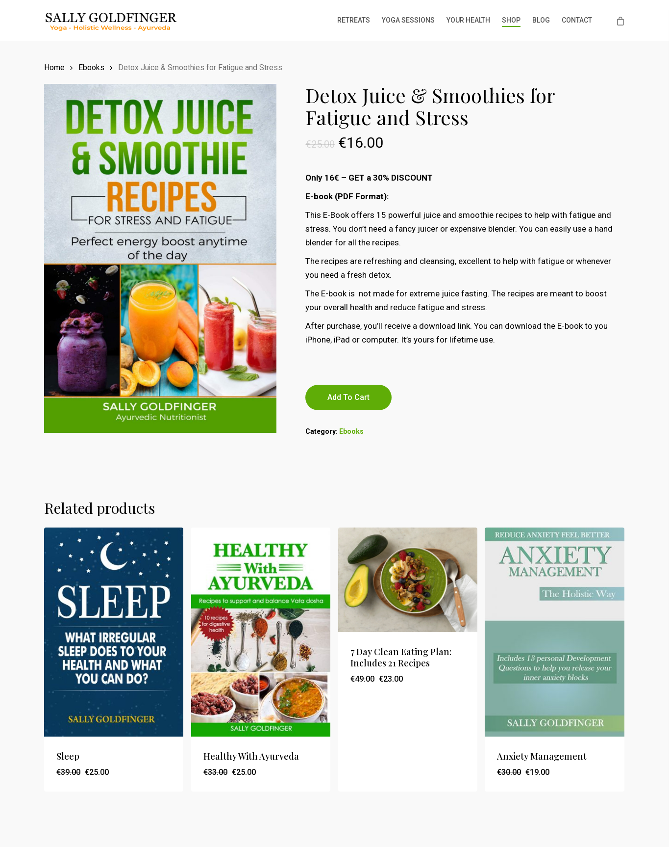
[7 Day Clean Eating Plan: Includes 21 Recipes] (407, 580)
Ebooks (91, 67)
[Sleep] (113, 632)
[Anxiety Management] (554, 632)
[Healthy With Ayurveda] (260, 632)
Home (54, 67)
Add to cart (348, 397)
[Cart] (620, 21)
